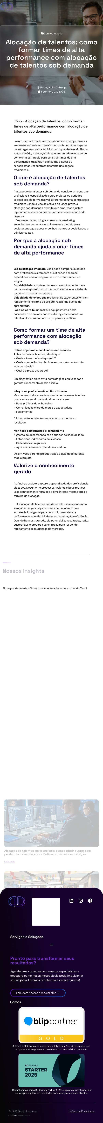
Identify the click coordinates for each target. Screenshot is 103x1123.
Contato (40, 915)
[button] (51, 945)
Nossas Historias (46, 922)
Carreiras (41, 908)
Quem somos (43, 901)
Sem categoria (53, 33)
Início (18, 121)
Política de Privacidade (81, 1111)
